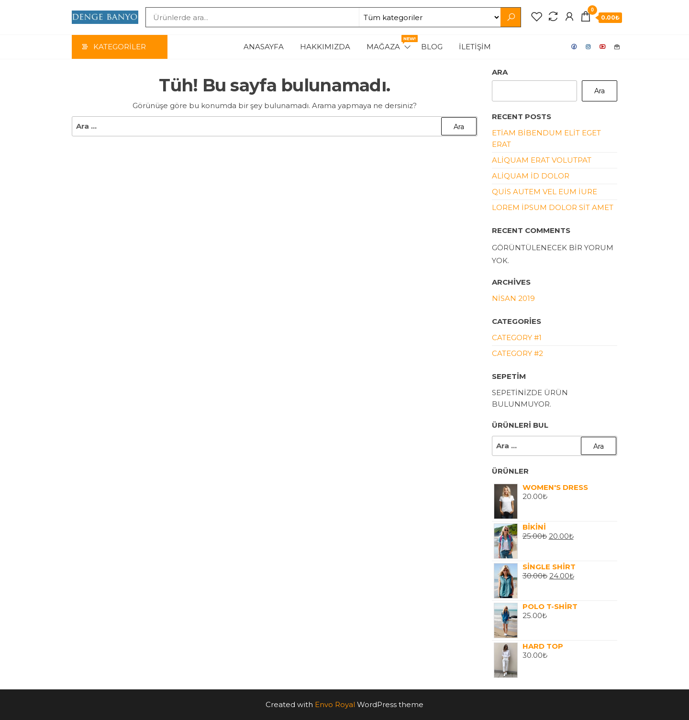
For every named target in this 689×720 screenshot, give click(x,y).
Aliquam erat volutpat (541, 160)
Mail (617, 47)
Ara (500, 72)
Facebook (574, 47)
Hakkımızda (325, 46)
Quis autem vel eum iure (544, 191)
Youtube (603, 47)
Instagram (588, 47)
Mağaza (389, 43)
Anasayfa (264, 46)
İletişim (475, 46)
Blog (432, 46)
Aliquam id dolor (530, 175)
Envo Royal (335, 704)
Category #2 (517, 353)
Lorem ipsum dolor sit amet (552, 207)
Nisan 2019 (513, 298)
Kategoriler (119, 46)
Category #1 (517, 337)
